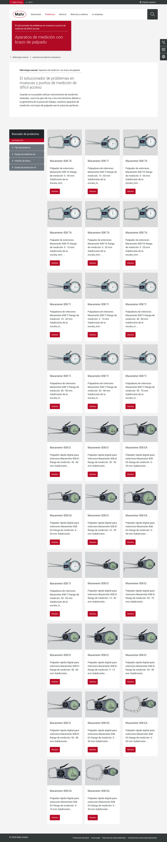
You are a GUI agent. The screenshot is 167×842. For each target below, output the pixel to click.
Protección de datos (81, 838)
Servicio (62, 14)
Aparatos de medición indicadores (47, 57)
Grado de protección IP (25, 167)
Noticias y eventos (79, 14)
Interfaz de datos (23, 160)
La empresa (97, 14)
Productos (50, 14)
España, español (148, 2)
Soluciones (36, 14)
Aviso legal (95, 838)
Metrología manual (20, 57)
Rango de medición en (25, 154)
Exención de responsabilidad (114, 838)
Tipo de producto (22, 147)
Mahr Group (17, 2)
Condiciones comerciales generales (142, 838)
